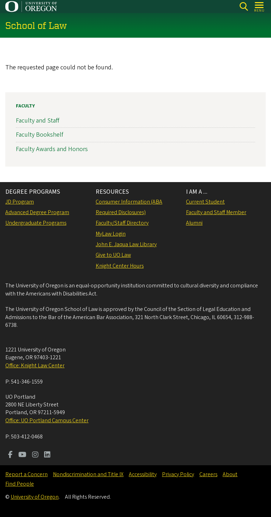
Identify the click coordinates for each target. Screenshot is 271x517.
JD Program (19, 202)
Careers (208, 474)
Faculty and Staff (37, 120)
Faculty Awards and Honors (52, 148)
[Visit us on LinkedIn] (47, 455)
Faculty (25, 106)
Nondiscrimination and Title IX (88, 474)
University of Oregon (35, 497)
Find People (19, 484)
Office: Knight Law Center (35, 365)
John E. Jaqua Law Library (126, 244)
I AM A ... (196, 191)
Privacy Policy (178, 474)
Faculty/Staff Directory (122, 223)
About (230, 474)
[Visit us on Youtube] (22, 455)
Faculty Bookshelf (39, 134)
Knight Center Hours (120, 266)
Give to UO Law (113, 255)
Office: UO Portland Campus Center (47, 420)
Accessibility (143, 474)
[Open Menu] (259, 6)
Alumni (194, 223)
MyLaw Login (111, 234)
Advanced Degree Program (37, 212)
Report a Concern (26, 474)
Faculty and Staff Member (216, 212)
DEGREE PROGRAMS (32, 191)
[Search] (243, 6)
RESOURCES (112, 191)
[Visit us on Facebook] (10, 455)
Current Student (205, 202)
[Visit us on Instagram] (35, 455)
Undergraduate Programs (35, 223)
